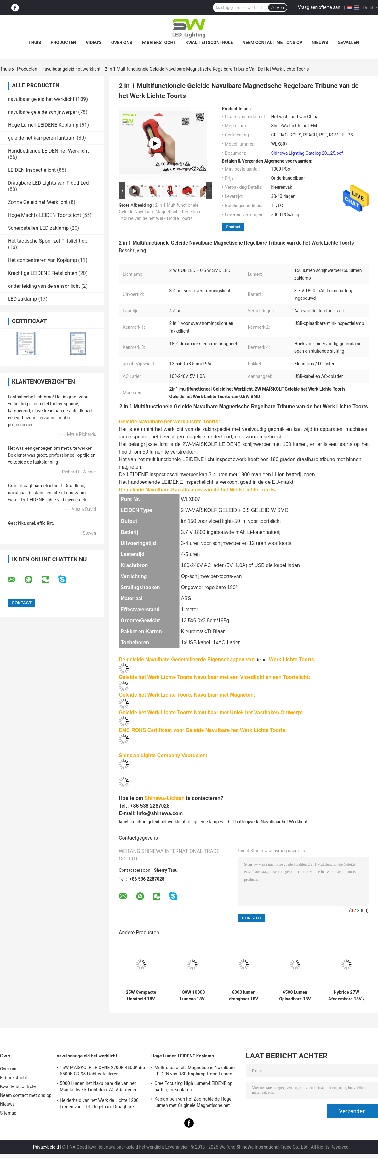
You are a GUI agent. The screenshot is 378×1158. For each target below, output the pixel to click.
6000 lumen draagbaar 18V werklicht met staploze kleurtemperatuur (243, 996)
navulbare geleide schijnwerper (42, 112)
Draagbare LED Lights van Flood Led (48, 183)
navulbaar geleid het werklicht (71, 69)
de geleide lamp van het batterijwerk (223, 821)
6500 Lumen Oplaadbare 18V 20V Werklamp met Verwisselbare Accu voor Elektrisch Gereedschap (295, 996)
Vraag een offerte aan (319, 7)
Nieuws (320, 42)
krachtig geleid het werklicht (158, 821)
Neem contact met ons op (272, 42)
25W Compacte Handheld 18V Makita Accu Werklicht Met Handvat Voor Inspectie (141, 996)
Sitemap (8, 1112)
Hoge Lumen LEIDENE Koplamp (43, 125)
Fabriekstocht (159, 42)
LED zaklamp (22, 299)
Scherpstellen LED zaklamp (38, 228)
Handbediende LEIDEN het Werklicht (48, 151)
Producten (63, 42)
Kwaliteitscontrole (209, 42)
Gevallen (348, 42)
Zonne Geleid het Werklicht (38, 202)
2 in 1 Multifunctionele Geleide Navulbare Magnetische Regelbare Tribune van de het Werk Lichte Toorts (160, 212)
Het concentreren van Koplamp (42, 260)
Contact (233, 226)
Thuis (34, 42)
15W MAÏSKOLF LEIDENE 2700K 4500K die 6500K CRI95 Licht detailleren (102, 1070)
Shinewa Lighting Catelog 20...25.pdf (307, 153)
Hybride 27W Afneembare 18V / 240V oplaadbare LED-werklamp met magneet (346, 996)
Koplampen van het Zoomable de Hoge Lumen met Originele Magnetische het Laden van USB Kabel (193, 1103)
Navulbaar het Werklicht (284, 821)
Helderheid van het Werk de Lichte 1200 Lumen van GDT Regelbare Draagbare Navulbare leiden (99, 1104)
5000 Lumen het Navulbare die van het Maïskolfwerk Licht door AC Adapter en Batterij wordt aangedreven (98, 1087)
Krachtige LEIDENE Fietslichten (42, 273)
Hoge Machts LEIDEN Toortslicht (44, 215)
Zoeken (277, 7)
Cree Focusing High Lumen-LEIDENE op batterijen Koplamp (193, 1086)
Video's (94, 42)
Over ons (121, 42)
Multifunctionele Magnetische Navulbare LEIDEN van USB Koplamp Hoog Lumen (194, 1070)
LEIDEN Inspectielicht (32, 170)
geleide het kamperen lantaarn (42, 138)
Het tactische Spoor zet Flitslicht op (47, 241)
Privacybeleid (46, 1146)
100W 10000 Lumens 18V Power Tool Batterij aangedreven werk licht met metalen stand (192, 996)
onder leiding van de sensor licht (44, 286)
